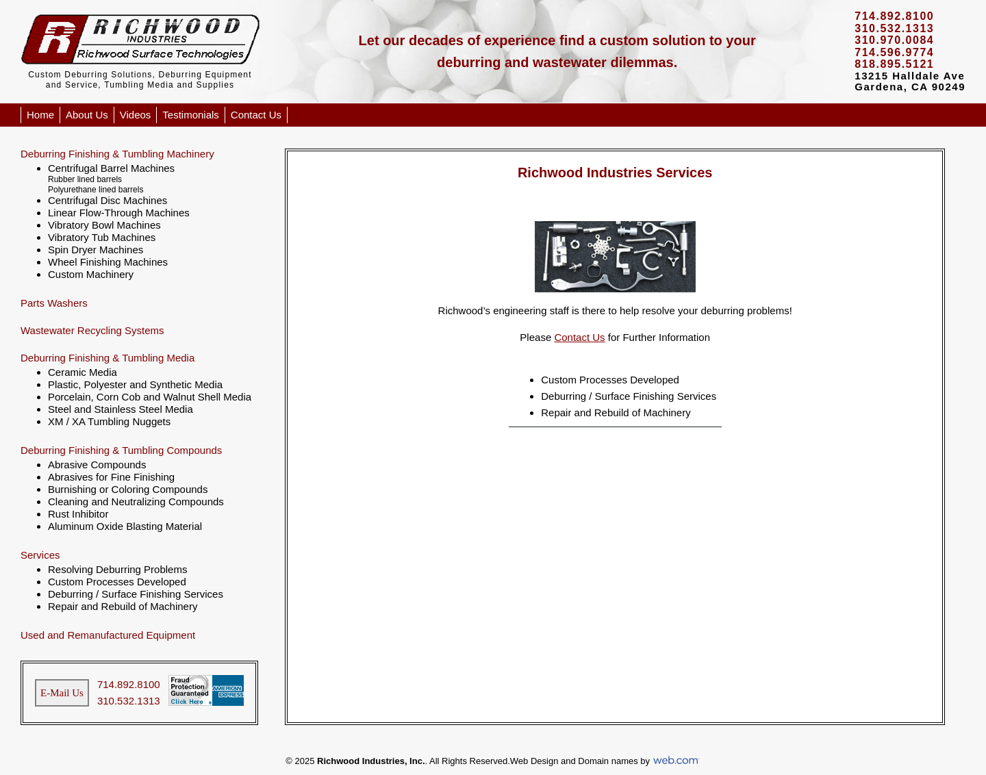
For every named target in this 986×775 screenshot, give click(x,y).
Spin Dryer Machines (95, 249)
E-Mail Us (62, 692)
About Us (87, 114)
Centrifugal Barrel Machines (111, 168)
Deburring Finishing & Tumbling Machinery (117, 154)
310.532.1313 (128, 701)
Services (40, 555)
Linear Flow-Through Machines (119, 212)
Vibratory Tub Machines (101, 237)
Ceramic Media (82, 372)
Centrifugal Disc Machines (107, 200)
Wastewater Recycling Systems (92, 330)
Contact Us (256, 114)
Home (40, 114)
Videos (135, 114)
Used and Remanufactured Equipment (108, 635)
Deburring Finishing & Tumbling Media (107, 358)
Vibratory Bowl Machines (104, 225)
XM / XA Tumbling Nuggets (109, 421)
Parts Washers (54, 303)
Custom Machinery (91, 274)
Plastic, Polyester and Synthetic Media (135, 384)
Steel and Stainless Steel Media (120, 409)
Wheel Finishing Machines (108, 262)
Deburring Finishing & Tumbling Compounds (121, 450)
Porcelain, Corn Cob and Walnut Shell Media (149, 397)
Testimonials (190, 114)
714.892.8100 (128, 684)
